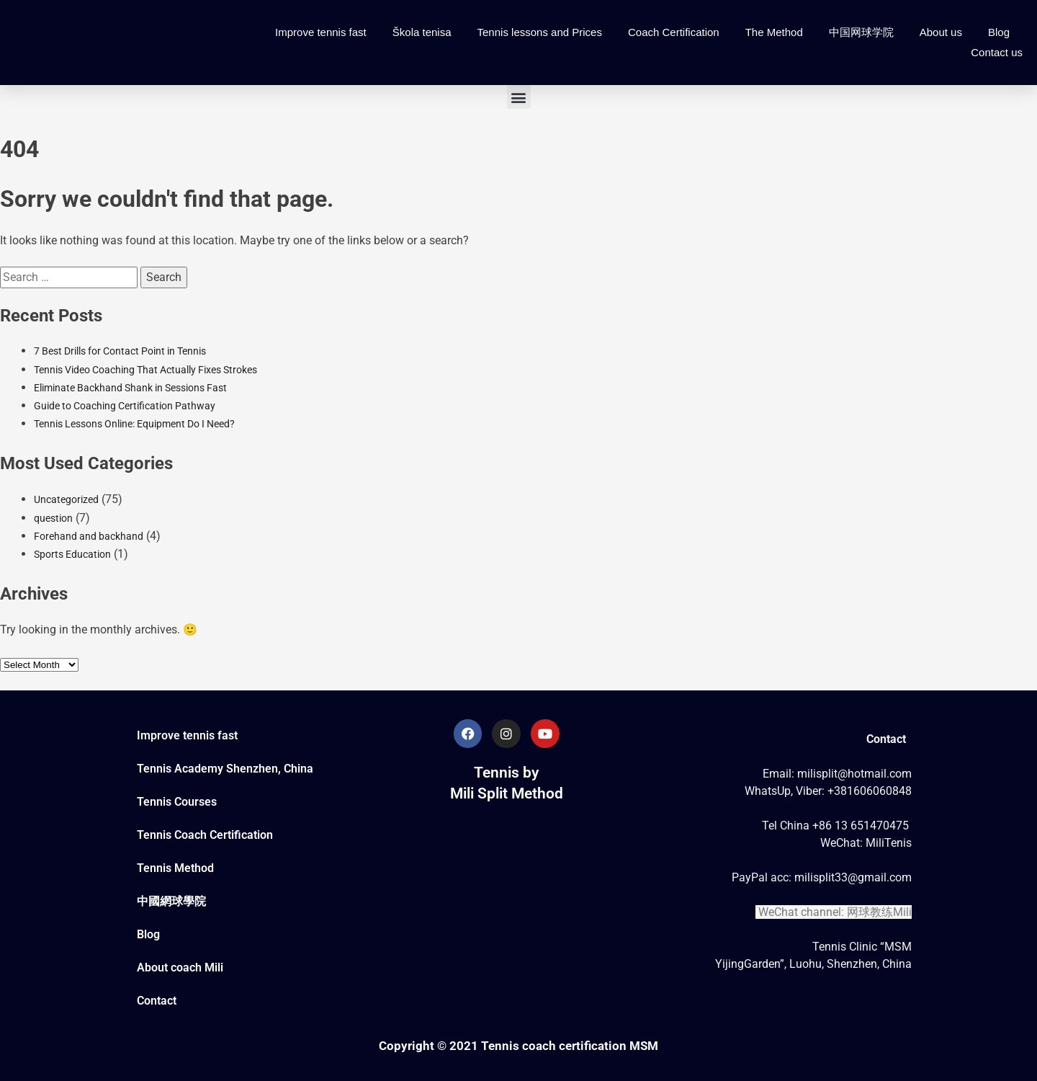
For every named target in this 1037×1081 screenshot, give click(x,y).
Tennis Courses (177, 802)
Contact (156, 1000)
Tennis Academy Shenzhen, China (225, 768)
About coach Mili (180, 967)
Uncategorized (66, 499)
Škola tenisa (422, 32)
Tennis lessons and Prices (539, 32)
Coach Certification (673, 32)
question (53, 518)
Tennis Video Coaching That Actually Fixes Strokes (145, 369)
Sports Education (72, 554)
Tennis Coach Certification (205, 835)
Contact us (997, 52)
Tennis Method (175, 868)
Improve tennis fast (321, 32)
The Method (774, 32)
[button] (519, 97)
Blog (999, 32)
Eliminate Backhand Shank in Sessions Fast (130, 387)
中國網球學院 (171, 901)
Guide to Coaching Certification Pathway (124, 406)
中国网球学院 (861, 32)
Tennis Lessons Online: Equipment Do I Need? (134, 424)
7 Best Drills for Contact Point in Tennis (120, 351)
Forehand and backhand (88, 536)
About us (941, 32)
